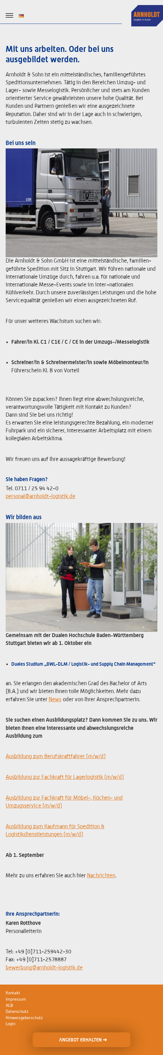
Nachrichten (101, 876)
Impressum (16, 999)
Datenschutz (17, 1011)
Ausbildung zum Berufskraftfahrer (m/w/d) (56, 756)
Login (10, 1024)
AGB (9, 1005)
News (55, 699)
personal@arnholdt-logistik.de (40, 496)
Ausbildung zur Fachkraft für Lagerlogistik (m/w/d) (65, 777)
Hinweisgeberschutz (24, 1018)
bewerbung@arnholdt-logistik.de (44, 968)
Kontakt (13, 993)
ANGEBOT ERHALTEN (83, 1039)
